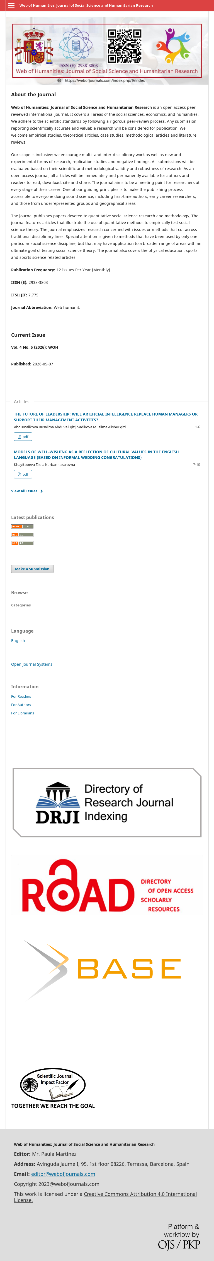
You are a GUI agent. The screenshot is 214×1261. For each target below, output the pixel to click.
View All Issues (24, 490)
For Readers (21, 696)
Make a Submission (32, 568)
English (18, 640)
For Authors (21, 704)
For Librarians (22, 713)
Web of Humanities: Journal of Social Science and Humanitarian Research (86, 5)
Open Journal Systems (31, 664)
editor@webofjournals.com (63, 1174)
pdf (25, 436)
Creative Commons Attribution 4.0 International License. (105, 1197)
